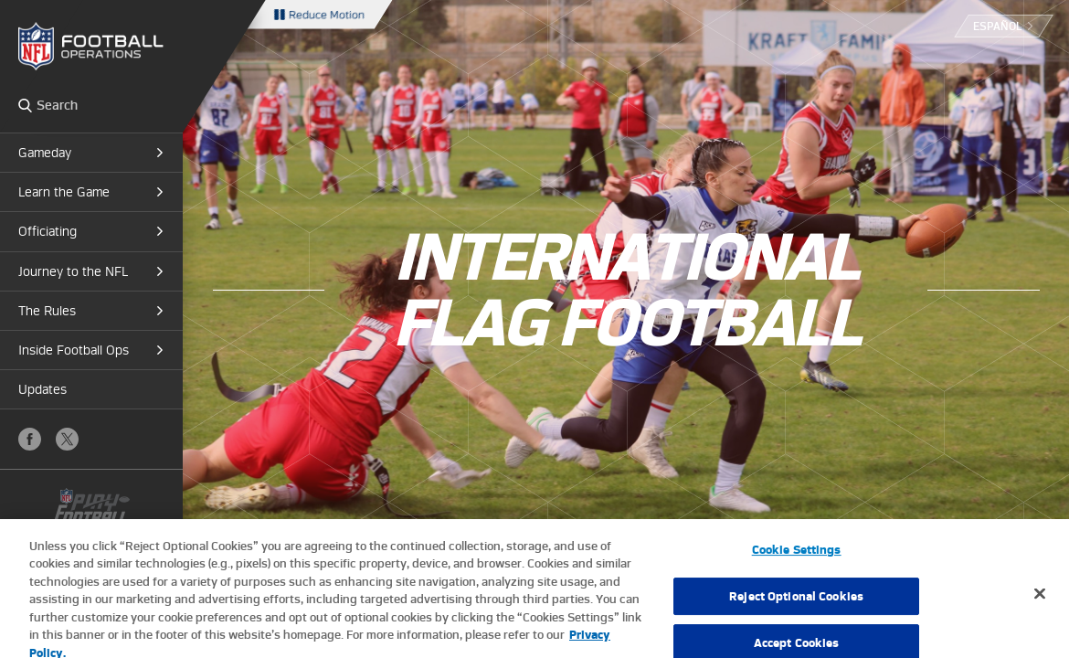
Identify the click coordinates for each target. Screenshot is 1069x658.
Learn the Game (64, 192)
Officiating (47, 231)
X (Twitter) (67, 439)
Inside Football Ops (73, 350)
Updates (42, 389)
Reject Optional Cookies (796, 603)
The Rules (47, 310)
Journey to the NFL (73, 271)
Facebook (29, 439)
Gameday (44, 152)
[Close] (1040, 599)
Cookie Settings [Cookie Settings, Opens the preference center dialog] (796, 556)
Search (25, 105)
